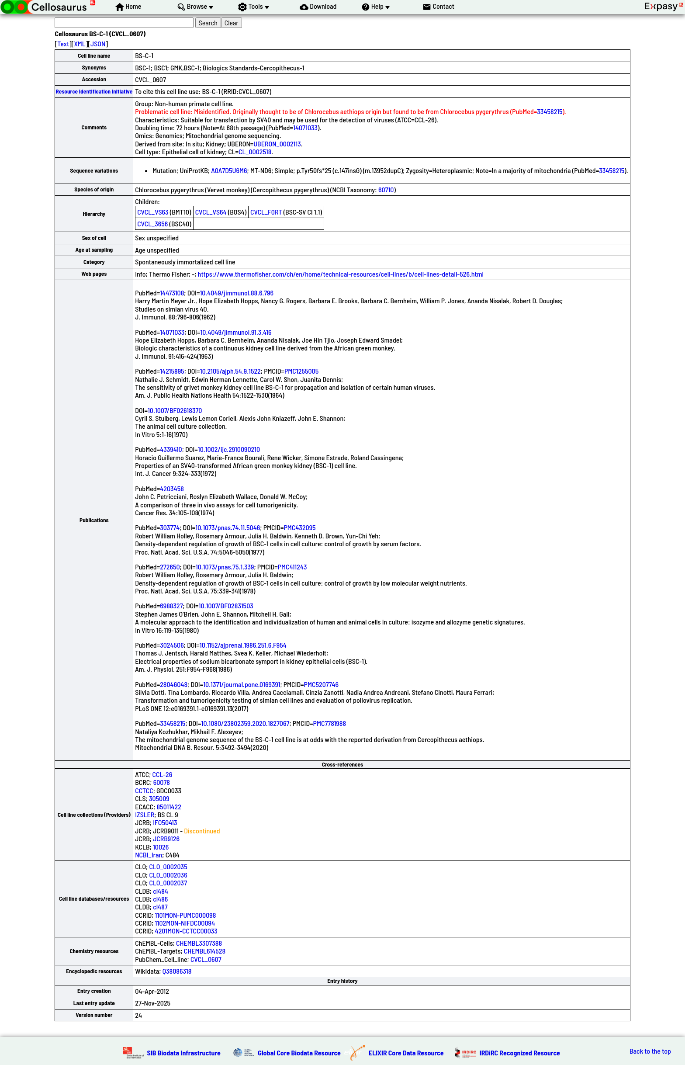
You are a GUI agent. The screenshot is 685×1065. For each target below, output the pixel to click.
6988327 (171, 605)
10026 (161, 847)
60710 (386, 189)
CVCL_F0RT (266, 212)
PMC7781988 (329, 723)
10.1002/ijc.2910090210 (229, 449)
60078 (161, 782)
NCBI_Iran (148, 854)
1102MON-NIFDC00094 (185, 923)
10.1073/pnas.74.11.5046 (227, 527)
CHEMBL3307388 (199, 943)
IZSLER (144, 814)
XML (79, 43)
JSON (97, 43)
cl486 (160, 899)
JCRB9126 (166, 838)
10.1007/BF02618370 (175, 410)
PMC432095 (299, 527)
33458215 (549, 111)
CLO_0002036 (168, 875)
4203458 (172, 488)
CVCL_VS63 (152, 212)
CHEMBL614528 (204, 951)
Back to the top (650, 1051)
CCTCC (144, 790)
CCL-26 (162, 774)
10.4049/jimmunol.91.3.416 (235, 332)
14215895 (172, 371)
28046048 (173, 684)
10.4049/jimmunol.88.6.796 (236, 292)
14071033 (305, 127)
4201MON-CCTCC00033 (186, 930)
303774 (170, 527)
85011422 (168, 806)
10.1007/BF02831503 (226, 605)
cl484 (160, 891)
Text (63, 43)
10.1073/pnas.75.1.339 (225, 566)
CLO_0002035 (168, 866)
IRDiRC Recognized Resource (520, 1052)
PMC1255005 (301, 371)
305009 (159, 798)
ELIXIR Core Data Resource (406, 1052)
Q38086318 (177, 971)
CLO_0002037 (168, 882)
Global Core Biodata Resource (299, 1052)
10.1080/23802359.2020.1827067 (245, 723)
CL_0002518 (255, 151)
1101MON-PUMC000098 (185, 915)
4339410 (171, 449)
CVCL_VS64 (211, 212)
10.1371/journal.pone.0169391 (241, 684)
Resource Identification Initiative (93, 91)
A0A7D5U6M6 (229, 170)
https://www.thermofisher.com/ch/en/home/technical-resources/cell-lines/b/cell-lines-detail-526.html (341, 274)
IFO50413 (165, 822)
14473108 (172, 292)
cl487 (160, 906)
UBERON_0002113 (277, 143)
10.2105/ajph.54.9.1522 (230, 371)
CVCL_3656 (152, 223)
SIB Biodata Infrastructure (184, 1052)
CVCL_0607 (205, 959)
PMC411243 (292, 566)
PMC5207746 (321, 684)
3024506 (172, 645)
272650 (170, 566)
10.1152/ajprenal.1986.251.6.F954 (243, 645)
